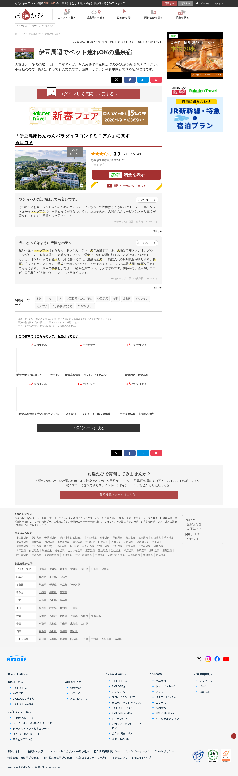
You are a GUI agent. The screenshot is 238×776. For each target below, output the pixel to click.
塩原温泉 (77, 542)
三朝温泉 (90, 550)
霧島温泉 (167, 550)
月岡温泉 (116, 542)
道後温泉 (60, 550)
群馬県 (53, 576)
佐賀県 (53, 639)
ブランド (161, 692)
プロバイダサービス (123, 697)
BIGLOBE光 (20, 688)
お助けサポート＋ (23, 718)
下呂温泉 (117, 546)
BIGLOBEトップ (141, 757)
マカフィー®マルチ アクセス (126, 726)
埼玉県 (42, 584)
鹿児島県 (106, 639)
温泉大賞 (75, 688)
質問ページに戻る (89, 428)
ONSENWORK (120, 739)
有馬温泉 (21, 550)
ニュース (161, 702)
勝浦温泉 (47, 550)
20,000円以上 (85, 306)
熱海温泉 (148, 554)
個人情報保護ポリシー (107, 751)
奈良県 (84, 615)
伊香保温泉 (22, 542)
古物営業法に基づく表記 (57, 757)
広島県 (74, 623)
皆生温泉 (116, 550)
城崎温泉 (158, 546)
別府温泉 (141, 550)
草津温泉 (169, 537)
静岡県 (42, 608)
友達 (39, 298)
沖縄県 (118, 639)
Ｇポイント (193, 538)
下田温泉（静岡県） (42, 546)
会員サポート (207, 692)
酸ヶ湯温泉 (22, 554)
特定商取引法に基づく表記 (23, 757)
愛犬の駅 (41, 306)
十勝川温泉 (50, 537)
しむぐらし (76, 693)
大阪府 (63, 615)
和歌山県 (96, 615)
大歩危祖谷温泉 (116, 554)
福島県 (105, 569)
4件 (139, 154)
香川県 (53, 631)
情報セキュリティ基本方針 (91, 757)
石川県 (53, 600)
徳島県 (42, 631)
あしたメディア (79, 698)
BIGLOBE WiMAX (23, 704)
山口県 (84, 623)
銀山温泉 (156, 537)
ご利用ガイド (194, 528)
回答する (169, 3)
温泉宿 (127, 298)
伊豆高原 (102, 298)
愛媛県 (63, 631)
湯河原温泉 (143, 542)
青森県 (53, 569)
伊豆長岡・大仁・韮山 (80, 298)
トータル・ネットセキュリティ (31, 728)
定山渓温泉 (22, 537)
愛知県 (63, 608)
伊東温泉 (157, 542)
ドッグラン (141, 298)
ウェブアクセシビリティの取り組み (68, 751)
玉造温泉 (103, 550)
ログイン (218, 3)
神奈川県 (75, 584)
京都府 (53, 615)
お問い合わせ (15, 751)
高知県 (74, 631)
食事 (115, 298)
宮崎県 (94, 639)
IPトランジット (121, 718)
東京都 (63, 584)
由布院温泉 (134, 554)
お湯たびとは (194, 524)
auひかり (18, 693)
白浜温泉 (34, 550)
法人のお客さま (116, 674)
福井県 (63, 600)
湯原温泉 (129, 550)
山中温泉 (74, 546)
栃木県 (42, 576)
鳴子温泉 (105, 537)
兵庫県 (74, 615)
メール (203, 686)
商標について (120, 757)
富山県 (42, 600)
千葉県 (53, 584)
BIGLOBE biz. (120, 681)
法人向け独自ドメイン (125, 733)
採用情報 (161, 708)
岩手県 (63, 569)
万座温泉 (36, 542)
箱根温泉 (67, 554)
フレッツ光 (118, 692)
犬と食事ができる (62, 306)
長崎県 (63, 639)
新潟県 (63, 592)
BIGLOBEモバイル (23, 698)
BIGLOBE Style (165, 713)
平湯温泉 (130, 546)
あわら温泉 (88, 546)
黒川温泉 (154, 550)
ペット (50, 298)
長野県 (53, 592)
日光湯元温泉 (51, 554)
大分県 (84, 639)
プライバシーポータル (137, 751)
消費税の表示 (35, 751)
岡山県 (63, 623)
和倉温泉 (61, 546)
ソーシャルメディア (167, 718)
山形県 (94, 569)
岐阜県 (53, 608)
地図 (98, 165)
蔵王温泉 (143, 537)
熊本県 (74, 639)
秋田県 (84, 569)
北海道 (42, 569)
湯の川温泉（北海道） (72, 537)
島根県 (53, 623)
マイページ (203, 3)
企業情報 (156, 674)
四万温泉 (49, 542)
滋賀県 (42, 615)
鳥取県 (42, 623)
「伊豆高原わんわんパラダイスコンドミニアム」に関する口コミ (72, 139)
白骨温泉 (103, 542)
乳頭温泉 (92, 537)
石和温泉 (129, 542)
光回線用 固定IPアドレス (126, 702)
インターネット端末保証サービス (32, 723)
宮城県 (74, 569)
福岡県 (42, 639)
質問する (185, 3)
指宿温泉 (161, 554)
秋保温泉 (117, 537)
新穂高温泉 (144, 546)
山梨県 (42, 592)
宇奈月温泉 (103, 546)
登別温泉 (36, 537)
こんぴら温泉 (75, 550)
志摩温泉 (100, 554)
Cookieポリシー (164, 751)
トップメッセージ (166, 686)
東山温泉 (130, 537)
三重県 (74, 608)
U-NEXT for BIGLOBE (26, 734)
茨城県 (63, 576)
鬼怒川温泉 (63, 542)
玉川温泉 (36, 554)
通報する (157, 231)
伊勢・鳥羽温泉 (83, 554)
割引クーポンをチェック (127, 186)
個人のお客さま (17, 674)
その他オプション (23, 739)
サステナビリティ (166, 697)
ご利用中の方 (203, 674)
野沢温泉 (90, 542)
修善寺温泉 (22, 546)
